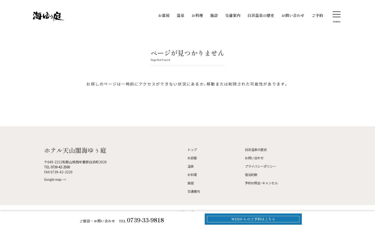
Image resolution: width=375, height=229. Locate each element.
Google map (54, 179)
